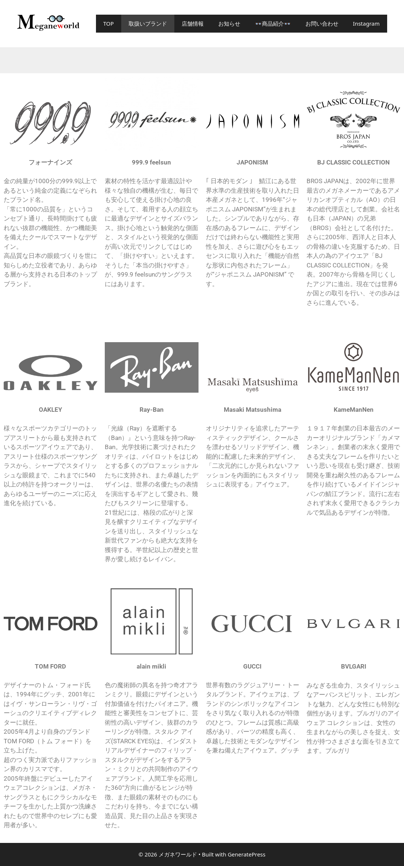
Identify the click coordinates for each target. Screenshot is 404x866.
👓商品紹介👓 (273, 23)
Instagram (366, 23)
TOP (108, 23)
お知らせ (229, 23)
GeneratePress (247, 854)
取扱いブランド (148, 23)
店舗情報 (193, 23)
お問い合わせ (321, 23)
